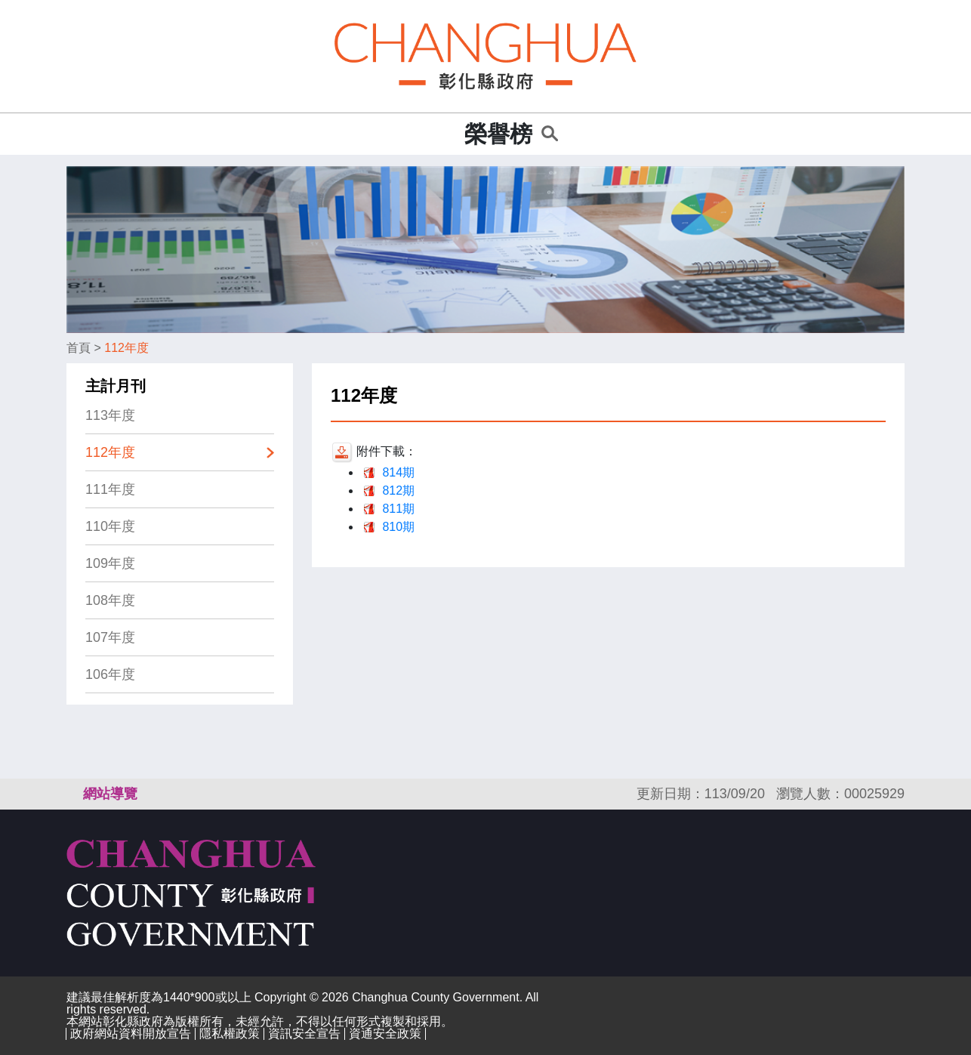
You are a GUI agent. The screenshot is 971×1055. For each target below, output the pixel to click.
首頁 (78, 347)
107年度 (110, 637)
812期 (398, 490)
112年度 (126, 347)
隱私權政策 (229, 1033)
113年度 (110, 415)
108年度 (110, 600)
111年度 (110, 489)
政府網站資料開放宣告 (130, 1033)
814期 (398, 472)
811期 (398, 508)
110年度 (110, 526)
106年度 (110, 674)
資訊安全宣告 (304, 1033)
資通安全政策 (385, 1033)
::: (448, 134)
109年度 (110, 563)
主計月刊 (115, 386)
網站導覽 (110, 793)
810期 (398, 526)
